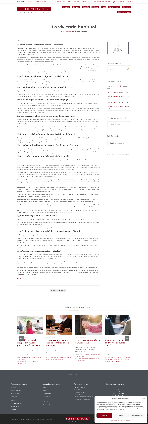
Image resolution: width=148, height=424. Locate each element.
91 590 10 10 (82, 395)
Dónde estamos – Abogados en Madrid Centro (22, 404)
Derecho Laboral (47, 408)
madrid (25, 363)
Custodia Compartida (114, 86)
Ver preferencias (137, 415)
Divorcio (68, 31)
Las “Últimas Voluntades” (115, 106)
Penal (44, 391)
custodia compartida (32, 361)
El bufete (13, 392)
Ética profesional (16, 397)
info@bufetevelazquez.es (86, 399)
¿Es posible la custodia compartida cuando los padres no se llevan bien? (29, 342)
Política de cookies (116, 420)
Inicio (62, 31)
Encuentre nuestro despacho (82, 402)
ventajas (117, 361)
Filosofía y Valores (16, 395)
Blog (70, 357)
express (121, 359)
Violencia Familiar (48, 400)
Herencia (45, 394)
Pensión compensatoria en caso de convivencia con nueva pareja (58, 342)
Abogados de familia (29, 357)
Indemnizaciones (47, 405)
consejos (87, 358)
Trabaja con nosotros (17, 408)
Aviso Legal (127, 420)
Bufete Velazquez (51, 359)
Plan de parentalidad (114, 92)
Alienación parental (48, 403)
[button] (144, 399)
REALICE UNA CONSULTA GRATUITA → (124, 1)
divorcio (19, 363)
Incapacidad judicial (113, 102)
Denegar (121, 415)
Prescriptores (15, 411)
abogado (23, 361)
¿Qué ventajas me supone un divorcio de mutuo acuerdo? (116, 342)
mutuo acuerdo (109, 361)
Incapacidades (47, 397)
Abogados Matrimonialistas (60, 357)
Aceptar (104, 415)
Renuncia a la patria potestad (116, 96)
